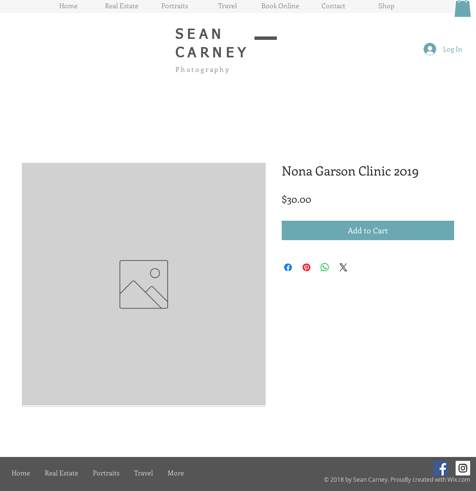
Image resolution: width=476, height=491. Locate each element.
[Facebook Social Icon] (441, 468)
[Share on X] (343, 267)
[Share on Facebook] (288, 267)
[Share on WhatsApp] (325, 267)
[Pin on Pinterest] (306, 267)
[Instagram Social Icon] (463, 468)
